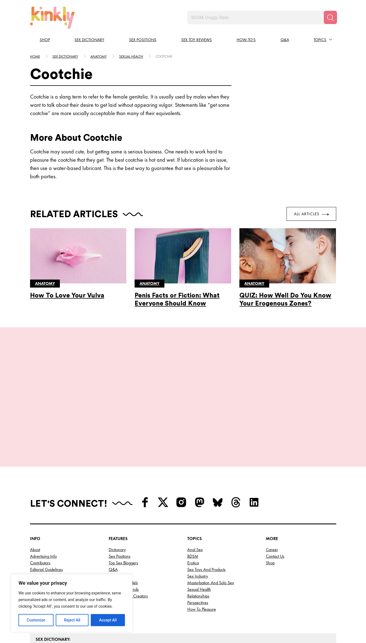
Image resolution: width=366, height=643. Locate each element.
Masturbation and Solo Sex (210, 535)
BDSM (192, 508)
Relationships (198, 548)
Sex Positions (142, 39)
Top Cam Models (123, 535)
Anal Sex (195, 501)
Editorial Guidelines (46, 521)
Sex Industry (197, 528)
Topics (320, 39)
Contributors (40, 515)
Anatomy (98, 56)
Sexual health (131, 56)
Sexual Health (199, 541)
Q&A (284, 39)
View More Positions (183, 395)
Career (272, 501)
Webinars (117, 528)
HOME (35, 56)
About (35, 501)
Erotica (193, 515)
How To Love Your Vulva (67, 295)
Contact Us (275, 508)
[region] (71, 603)
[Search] (330, 17)
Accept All (108, 620)
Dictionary (117, 501)
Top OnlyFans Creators (128, 548)
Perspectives (197, 554)
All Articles (311, 214)
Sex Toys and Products (206, 521)
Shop (45, 39)
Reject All (72, 620)
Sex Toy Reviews (196, 39)
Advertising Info (43, 508)
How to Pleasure (201, 561)
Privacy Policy (41, 528)
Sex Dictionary (89, 39)
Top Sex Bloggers (123, 515)
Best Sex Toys (120, 561)
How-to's (246, 39)
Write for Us (40, 541)
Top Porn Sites (120, 554)
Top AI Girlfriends (124, 541)
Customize (36, 620)
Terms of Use (42, 535)
